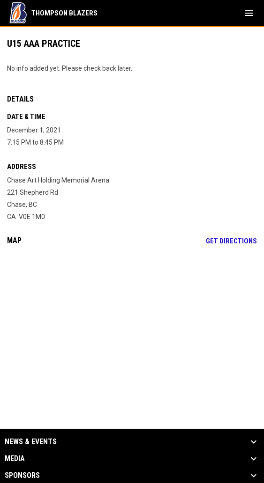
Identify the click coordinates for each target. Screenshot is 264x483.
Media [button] (15, 458)
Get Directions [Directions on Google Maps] (231, 241)
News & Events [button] (31, 442)
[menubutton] (249, 13)
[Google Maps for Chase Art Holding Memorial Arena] (132, 324)
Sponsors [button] (22, 475)
